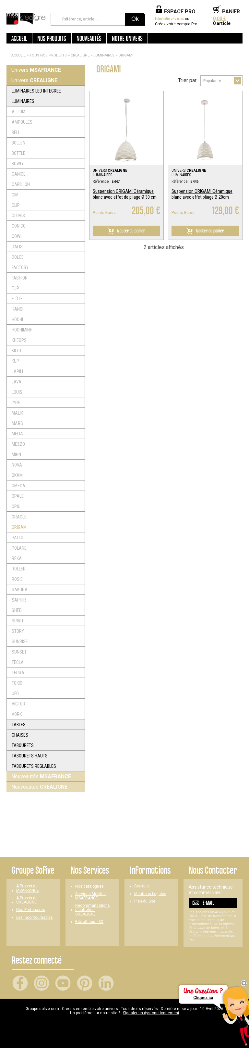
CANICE (19, 174)
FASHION (20, 278)
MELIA (17, 433)
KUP (15, 361)
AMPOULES (22, 122)
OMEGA (18, 485)
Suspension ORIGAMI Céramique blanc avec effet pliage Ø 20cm (202, 194)
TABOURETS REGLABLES (34, 766)
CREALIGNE (80, 55)
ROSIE (17, 579)
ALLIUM (18, 111)
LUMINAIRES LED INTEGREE (36, 91)
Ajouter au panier (125, 231)
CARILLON (21, 184)
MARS (17, 423)
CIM (15, 194)
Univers (36, 70)
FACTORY (20, 267)
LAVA (16, 381)
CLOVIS (18, 215)
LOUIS (17, 392)
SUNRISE (20, 641)
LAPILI (17, 371)
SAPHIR (19, 600)
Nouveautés (41, 776)
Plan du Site (144, 901)
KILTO (16, 350)
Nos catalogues (89, 886)
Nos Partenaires (30, 910)
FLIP (15, 288)
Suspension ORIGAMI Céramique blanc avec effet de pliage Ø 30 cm (125, 194)
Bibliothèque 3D (89, 922)
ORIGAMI (125, 55)
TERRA (18, 672)
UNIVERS (110, 170)
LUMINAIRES (103, 55)
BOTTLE (18, 153)
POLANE (19, 548)
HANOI (17, 309)
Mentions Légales (150, 894)
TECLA (18, 662)
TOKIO (17, 683)
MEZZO (18, 444)
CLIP (16, 205)
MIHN (16, 454)
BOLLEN (18, 142)
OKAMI (18, 475)
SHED (17, 610)
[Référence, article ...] (88, 19)
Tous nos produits (48, 55)
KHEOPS (19, 340)
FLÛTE (17, 298)
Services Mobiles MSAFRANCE (90, 896)
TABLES (19, 724)
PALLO (17, 537)
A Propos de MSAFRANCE (27, 888)
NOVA (17, 465)
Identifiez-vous (169, 19)
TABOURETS (23, 745)
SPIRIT (18, 620)
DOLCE (18, 257)
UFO (15, 693)
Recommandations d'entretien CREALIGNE (92, 910)
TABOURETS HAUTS (30, 755)
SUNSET (19, 652)
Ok (135, 19)
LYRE (16, 402)
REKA (17, 558)
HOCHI (17, 319)
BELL (16, 132)
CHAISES (20, 735)
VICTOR (18, 703)
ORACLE (19, 516)
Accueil (19, 38)
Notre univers (127, 38)
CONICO (19, 226)
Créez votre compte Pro (176, 24)
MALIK (17, 413)
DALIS (17, 246)
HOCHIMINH (22, 329)
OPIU (16, 506)
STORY (18, 631)
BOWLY (18, 163)
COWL (17, 236)
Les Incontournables (34, 918)
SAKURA (20, 589)
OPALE (18, 496)
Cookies (141, 886)
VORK (17, 714)
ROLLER (19, 568)
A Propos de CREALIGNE (27, 900)
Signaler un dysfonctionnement (151, 1013)
